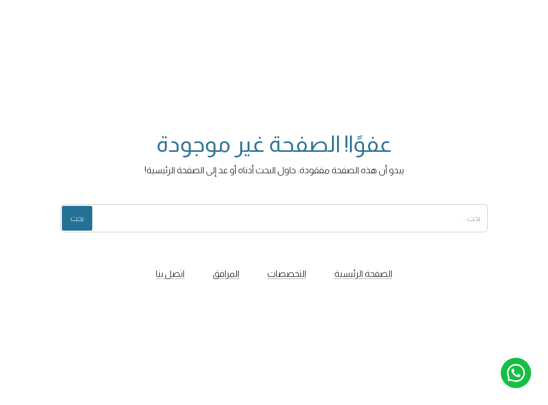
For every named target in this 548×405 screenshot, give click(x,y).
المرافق (226, 273)
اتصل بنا (170, 273)
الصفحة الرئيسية (363, 273)
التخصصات (286, 273)
